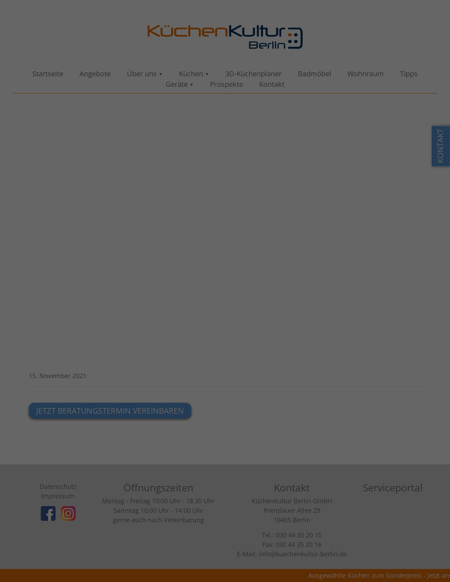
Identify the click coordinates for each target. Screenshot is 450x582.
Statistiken (215, 128)
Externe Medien (279, 128)
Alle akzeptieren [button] (225, 152)
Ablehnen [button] (225, 173)
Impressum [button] (264, 209)
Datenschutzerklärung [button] (228, 209)
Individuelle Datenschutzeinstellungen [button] (225, 194)
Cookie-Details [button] (189, 209)
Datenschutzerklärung (270, 98)
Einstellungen (237, 105)
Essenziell (159, 128)
